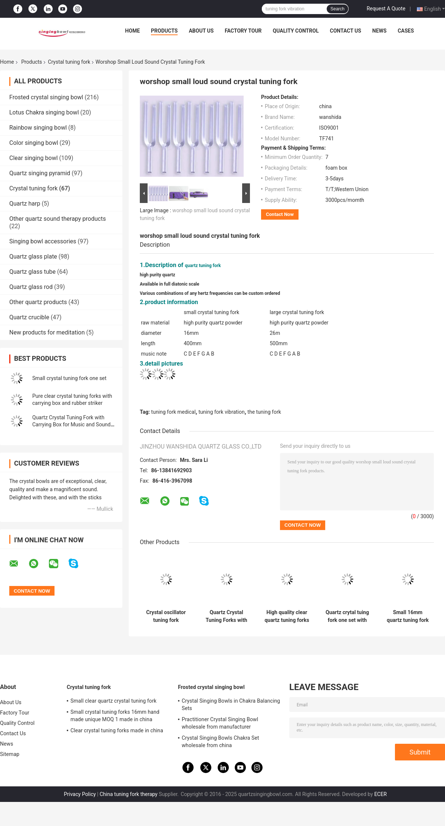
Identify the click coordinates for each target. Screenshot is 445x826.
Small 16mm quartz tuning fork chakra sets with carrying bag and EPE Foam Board (408, 616)
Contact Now (280, 214)
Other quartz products (38, 302)
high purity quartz (157, 274)
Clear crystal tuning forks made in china (116, 730)
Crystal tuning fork (69, 62)
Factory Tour (243, 31)
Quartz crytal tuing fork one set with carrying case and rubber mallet (347, 616)
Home (132, 31)
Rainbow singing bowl (38, 127)
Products (164, 31)
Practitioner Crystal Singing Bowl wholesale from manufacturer (220, 723)
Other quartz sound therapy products (57, 218)
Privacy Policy (80, 794)
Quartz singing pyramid (39, 173)
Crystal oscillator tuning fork (166, 616)
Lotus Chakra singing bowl (44, 112)
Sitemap (9, 754)
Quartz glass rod (31, 286)
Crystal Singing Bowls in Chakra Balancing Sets (231, 704)
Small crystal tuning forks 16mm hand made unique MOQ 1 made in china (114, 715)
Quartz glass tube (32, 271)
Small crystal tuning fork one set (69, 378)
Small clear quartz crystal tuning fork (113, 701)
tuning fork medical (173, 412)
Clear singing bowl (33, 157)
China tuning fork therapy (129, 794)
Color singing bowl (33, 142)
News (379, 31)
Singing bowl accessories (42, 241)
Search (337, 8)
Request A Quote (386, 8)
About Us (201, 31)
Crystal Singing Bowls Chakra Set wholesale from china (220, 741)
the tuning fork (264, 412)
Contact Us (345, 31)
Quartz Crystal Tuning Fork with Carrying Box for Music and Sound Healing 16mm (71, 424)
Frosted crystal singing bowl (46, 97)
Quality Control (296, 31)
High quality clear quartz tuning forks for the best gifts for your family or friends (286, 616)
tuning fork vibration (221, 412)
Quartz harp (24, 203)
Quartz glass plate (33, 256)
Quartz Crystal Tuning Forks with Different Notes (226, 616)
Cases (406, 31)
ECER (380, 794)
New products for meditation (47, 332)
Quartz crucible (29, 317)
